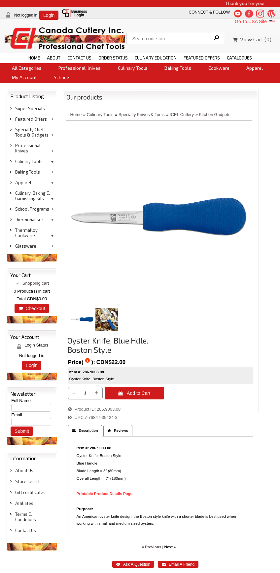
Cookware (218, 68)
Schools (62, 77)
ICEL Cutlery (182, 114)
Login (48, 15)
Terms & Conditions (25, 517)
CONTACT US (79, 58)
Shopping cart (35, 283)
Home (76, 114)
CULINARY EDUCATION (156, 58)
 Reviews (118, 430)
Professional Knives (79, 68)
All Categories (27, 68)
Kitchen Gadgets (214, 114)
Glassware (25, 246)
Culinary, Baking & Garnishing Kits (32, 195)
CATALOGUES (239, 58)
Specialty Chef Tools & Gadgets (32, 132)
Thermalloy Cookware (26, 232)
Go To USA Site (256, 21)
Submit (22, 431)
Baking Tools (177, 68)
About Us (24, 470)
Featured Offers (31, 119)
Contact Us (25, 530)
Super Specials (30, 108)
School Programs (32, 209)
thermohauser (29, 219)
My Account (24, 77)
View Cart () (251, 39)
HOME (34, 58)
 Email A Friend (178, 564)
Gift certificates (30, 492)
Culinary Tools (133, 68)
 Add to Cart (134, 393)
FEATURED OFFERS (202, 58)
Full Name (21, 400)
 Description (85, 430)
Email (16, 415)
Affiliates (24, 503)
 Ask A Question (133, 564)
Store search (28, 481)
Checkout (31, 308)
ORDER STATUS (113, 58)
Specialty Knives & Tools (142, 114)
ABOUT (53, 58)
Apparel (254, 68)
